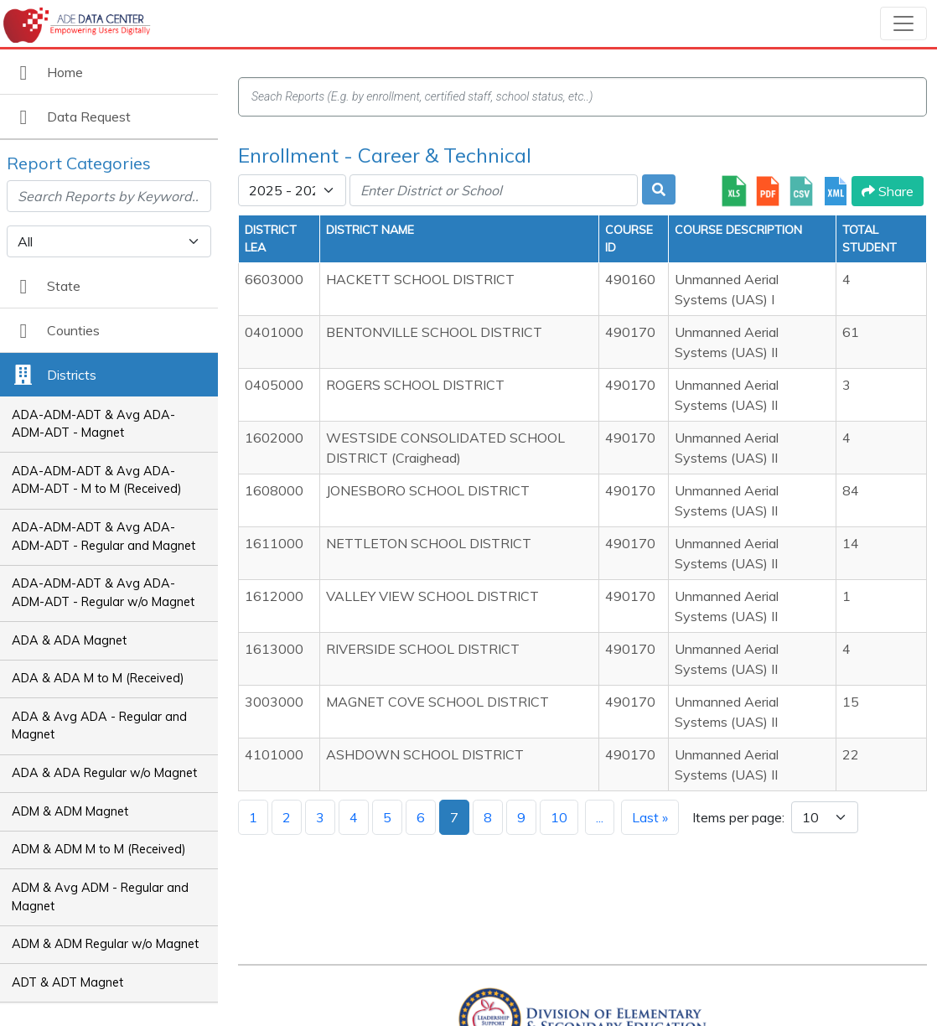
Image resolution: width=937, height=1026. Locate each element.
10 (559, 817)
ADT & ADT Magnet (67, 982)
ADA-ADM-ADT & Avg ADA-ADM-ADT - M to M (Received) (97, 480)
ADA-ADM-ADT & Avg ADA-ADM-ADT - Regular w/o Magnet (103, 592)
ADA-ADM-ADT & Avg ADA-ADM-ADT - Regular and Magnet (103, 536)
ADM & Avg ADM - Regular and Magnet (100, 897)
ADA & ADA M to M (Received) (98, 678)
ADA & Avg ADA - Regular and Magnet (99, 726)
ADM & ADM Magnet (70, 811)
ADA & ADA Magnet (69, 640)
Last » (650, 817)
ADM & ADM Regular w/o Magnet (105, 943)
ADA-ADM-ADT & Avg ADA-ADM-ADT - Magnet (93, 424)
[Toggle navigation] (903, 23)
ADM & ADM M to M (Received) (99, 849)
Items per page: (738, 817)
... (599, 817)
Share (888, 191)
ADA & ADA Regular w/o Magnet (104, 772)
